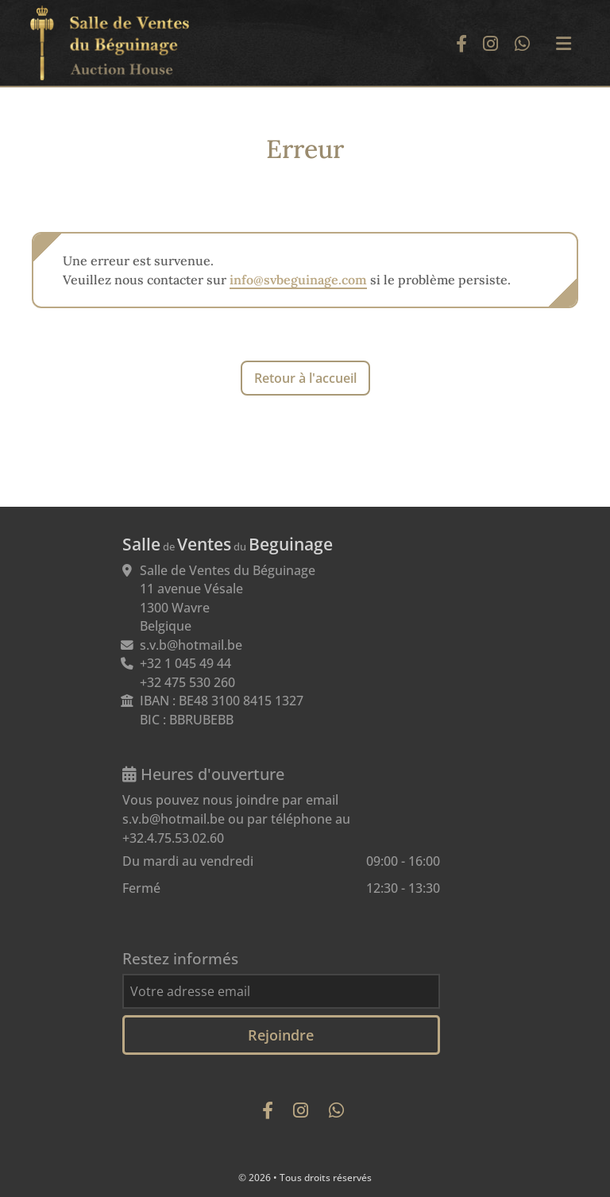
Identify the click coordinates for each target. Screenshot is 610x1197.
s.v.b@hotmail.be (191, 645)
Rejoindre (281, 1034)
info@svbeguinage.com (298, 280)
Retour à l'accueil (305, 378)
